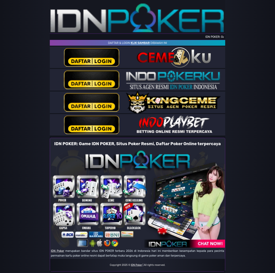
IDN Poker (57, 251)
